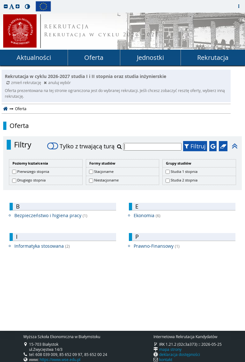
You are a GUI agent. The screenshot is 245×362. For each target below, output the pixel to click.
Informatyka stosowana (42, 246)
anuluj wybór (57, 82)
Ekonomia (147, 215)
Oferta (93, 57)
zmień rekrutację (24, 82)
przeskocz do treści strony (1, 1)
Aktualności (34, 57)
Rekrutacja (212, 57)
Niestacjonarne (106, 180)
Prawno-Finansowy (157, 246)
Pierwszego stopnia (33, 171)
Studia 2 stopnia (184, 180)
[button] (6, 6)
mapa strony (170, 349)
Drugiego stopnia (31, 180)
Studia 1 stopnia (184, 171)
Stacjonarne (104, 171)
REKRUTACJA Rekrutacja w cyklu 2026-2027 (102, 31)
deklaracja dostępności (179, 354)
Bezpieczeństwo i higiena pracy (50, 215)
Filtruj (195, 146)
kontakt (165, 359)
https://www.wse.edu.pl (60, 359)
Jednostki (150, 57)
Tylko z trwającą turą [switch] (81, 146)
